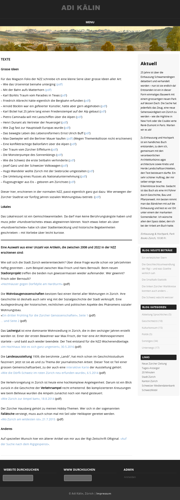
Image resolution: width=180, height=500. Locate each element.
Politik (145, 334)
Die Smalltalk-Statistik (154, 279)
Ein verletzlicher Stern (154, 257)
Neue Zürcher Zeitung (154, 363)
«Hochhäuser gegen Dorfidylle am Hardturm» (32, 284)
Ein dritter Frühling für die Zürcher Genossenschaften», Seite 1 (45, 315)
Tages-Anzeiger (151, 368)
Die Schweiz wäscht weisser (157, 297)
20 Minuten (148, 372)
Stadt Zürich (149, 376)
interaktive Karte (77, 367)
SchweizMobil (149, 390)
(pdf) (59, 84)
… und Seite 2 (10, 321)
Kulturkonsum (150, 327)
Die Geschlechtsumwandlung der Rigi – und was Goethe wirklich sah (158, 269)
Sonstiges (147, 341)
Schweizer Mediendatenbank (158, 385)
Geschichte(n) (150, 321)
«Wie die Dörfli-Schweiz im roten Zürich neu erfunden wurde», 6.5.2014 (49, 373)
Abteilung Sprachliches (155, 314)
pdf (63, 95)
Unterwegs (148, 347)
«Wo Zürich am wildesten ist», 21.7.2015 (28, 419)
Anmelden (130, 477)
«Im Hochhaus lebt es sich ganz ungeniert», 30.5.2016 (37, 347)
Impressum (103, 493)
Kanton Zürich (150, 381)
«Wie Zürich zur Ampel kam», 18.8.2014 (27, 399)
